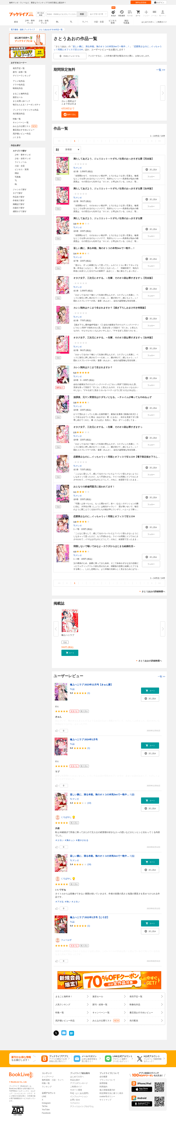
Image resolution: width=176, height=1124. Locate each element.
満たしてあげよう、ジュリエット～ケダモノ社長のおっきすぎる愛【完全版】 (113, 158)
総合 (16, 22)
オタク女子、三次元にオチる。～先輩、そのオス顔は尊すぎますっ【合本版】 (113, 337)
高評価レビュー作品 (22, 133)
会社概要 (103, 1077)
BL (57, 21)
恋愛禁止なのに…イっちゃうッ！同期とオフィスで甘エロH (104, 516)
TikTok (44, 1106)
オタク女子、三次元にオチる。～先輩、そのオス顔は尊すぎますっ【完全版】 (113, 278)
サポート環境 (76, 1090)
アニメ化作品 (19, 81)
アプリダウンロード (79, 1083)
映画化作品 (18, 88)
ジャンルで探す (20, 189)
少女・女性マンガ (44, 21)
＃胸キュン (69, 840)
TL (71, 22)
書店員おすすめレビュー (23, 130)
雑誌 (17, 173)
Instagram (46, 1103)
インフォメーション (79, 1096)
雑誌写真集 (126, 21)
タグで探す (18, 193)
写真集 (18, 177)
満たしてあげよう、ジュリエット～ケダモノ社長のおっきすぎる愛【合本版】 (113, 188)
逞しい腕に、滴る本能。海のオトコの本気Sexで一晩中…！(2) (102, 794)
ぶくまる (17, 137)
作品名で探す (19, 197)
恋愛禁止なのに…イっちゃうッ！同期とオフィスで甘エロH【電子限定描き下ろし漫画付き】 (121, 456)
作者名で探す (19, 200)
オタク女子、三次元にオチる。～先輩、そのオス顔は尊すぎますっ (107, 427)
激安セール (18, 97)
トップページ (48, 1077)
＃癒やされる (82, 840)
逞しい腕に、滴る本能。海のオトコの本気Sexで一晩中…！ (101, 46)
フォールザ (66, 940)
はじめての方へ (148, 22)
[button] (69, 114)
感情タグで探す (20, 211)
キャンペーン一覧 (21, 122)
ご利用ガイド (161, 22)
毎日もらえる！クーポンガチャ (26, 105)
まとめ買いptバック (21, 101)
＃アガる (59, 901)
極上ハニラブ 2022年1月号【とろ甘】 (89, 917)
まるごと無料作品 (21, 94)
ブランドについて (107, 1080)
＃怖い (67, 901)
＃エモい (59, 840)
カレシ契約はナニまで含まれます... (68, 104)
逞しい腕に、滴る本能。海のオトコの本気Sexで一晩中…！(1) (102, 856)
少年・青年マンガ (30, 21)
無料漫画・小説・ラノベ (53, 1080)
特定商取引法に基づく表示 (111, 1093)
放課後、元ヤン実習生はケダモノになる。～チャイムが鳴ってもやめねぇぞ (112, 397)
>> (159, 141)
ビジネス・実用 (22, 169)
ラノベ (85, 22)
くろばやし (66, 817)
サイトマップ (105, 1100)
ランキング (47, 1087)
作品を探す (75, 1080)
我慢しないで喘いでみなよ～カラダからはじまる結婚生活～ (104, 546)
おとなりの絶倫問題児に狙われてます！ (94, 486)
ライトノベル (21, 162)
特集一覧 (17, 119)
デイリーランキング (22, 76)
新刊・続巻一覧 (20, 72)
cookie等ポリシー (107, 1096)
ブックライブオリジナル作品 (25, 110)
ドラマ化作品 (19, 85)
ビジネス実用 (113, 21)
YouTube (46, 1109)
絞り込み (40, 14)
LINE (44, 1096)
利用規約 (103, 1087)
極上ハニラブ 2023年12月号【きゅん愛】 (91, 684)
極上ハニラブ (67, 635)
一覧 (160, 69)
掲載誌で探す (19, 204)
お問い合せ (75, 1100)
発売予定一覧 (19, 68)
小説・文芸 (99, 22)
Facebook (46, 1113)
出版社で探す (19, 208)
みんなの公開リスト (25, 126)
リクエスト (75, 1103)
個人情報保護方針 (107, 1090)
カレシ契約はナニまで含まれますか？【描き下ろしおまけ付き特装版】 (110, 307)
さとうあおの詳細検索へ (153, 591)
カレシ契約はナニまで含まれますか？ (92, 367)
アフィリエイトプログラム (82, 1106)
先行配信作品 (19, 114)
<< (59, 141)
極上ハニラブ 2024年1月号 (84, 739)
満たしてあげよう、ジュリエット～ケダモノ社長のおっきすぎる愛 (107, 218)
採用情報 (103, 1083)
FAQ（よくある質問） (80, 1093)
